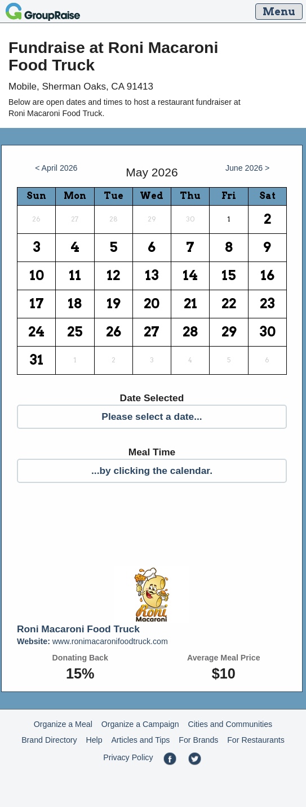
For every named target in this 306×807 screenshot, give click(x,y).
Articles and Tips (140, 739)
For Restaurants (256, 739)
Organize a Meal (63, 724)
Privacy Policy (128, 757)
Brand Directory (49, 739)
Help (94, 739)
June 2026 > (247, 167)
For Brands (198, 739)
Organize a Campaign (140, 724)
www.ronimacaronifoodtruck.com (92, 641)
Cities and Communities (230, 724)
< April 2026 (56, 167)
